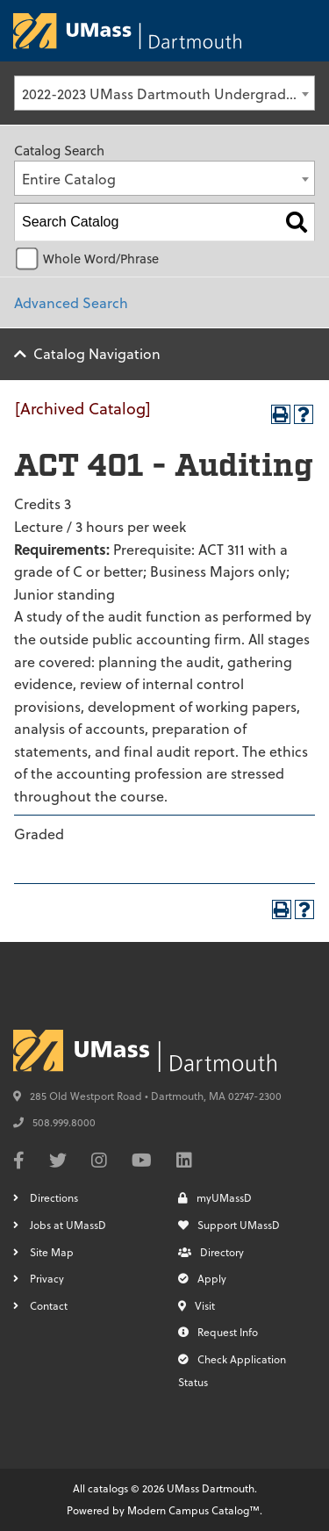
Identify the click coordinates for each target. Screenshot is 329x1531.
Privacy (47, 1278)
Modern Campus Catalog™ (193, 1510)
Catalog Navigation (97, 353)
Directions (54, 1197)
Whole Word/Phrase (101, 258)
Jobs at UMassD (68, 1225)
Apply (202, 1278)
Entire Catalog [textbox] (69, 179)
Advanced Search (71, 302)
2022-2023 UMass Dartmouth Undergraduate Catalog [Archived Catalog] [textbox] (168, 93)
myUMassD (215, 1197)
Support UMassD (229, 1225)
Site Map (52, 1252)
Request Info (218, 1332)
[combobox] (164, 93)
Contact (49, 1305)
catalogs (108, 1488)
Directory (211, 1252)
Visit (196, 1305)
